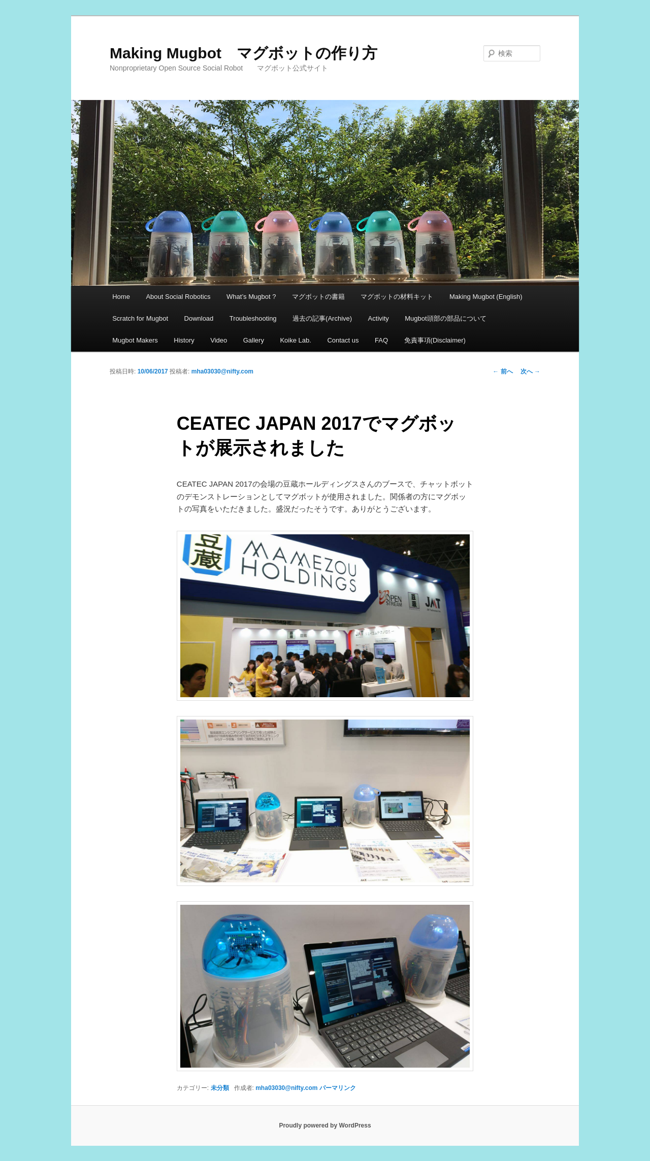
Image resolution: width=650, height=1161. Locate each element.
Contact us (343, 340)
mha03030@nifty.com (222, 371)
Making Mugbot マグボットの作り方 (243, 53)
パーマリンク (337, 1087)
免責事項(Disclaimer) (435, 340)
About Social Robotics (178, 296)
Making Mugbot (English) (486, 296)
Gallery (253, 340)
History (184, 340)
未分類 (220, 1087)
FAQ (381, 340)
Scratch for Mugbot (140, 318)
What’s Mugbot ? (251, 296)
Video (218, 340)
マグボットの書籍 (318, 296)
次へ (530, 371)
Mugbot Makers (135, 340)
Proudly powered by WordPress (325, 1125)
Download (199, 318)
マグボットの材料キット (397, 296)
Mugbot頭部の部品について (445, 318)
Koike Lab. (295, 340)
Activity (378, 318)
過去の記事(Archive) (322, 318)
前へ (502, 371)
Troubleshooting (253, 318)
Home (121, 296)
